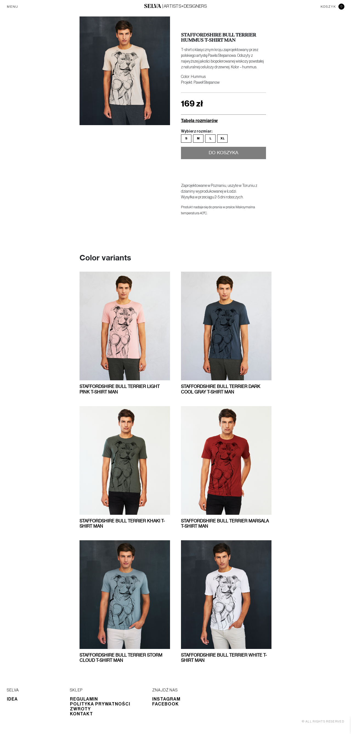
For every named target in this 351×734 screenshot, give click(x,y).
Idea (12, 699)
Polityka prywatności (100, 704)
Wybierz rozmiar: (196, 131)
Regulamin (84, 699)
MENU (12, 6)
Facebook (165, 704)
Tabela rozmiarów (199, 120)
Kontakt (81, 714)
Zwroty (80, 709)
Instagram (166, 699)
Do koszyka (224, 153)
